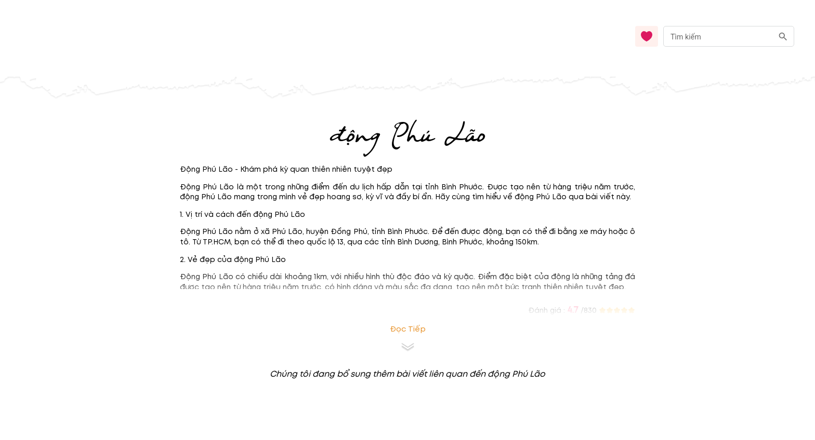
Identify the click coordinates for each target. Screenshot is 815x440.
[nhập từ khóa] (718, 36)
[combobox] (729, 36)
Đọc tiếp (408, 329)
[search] (783, 36)
